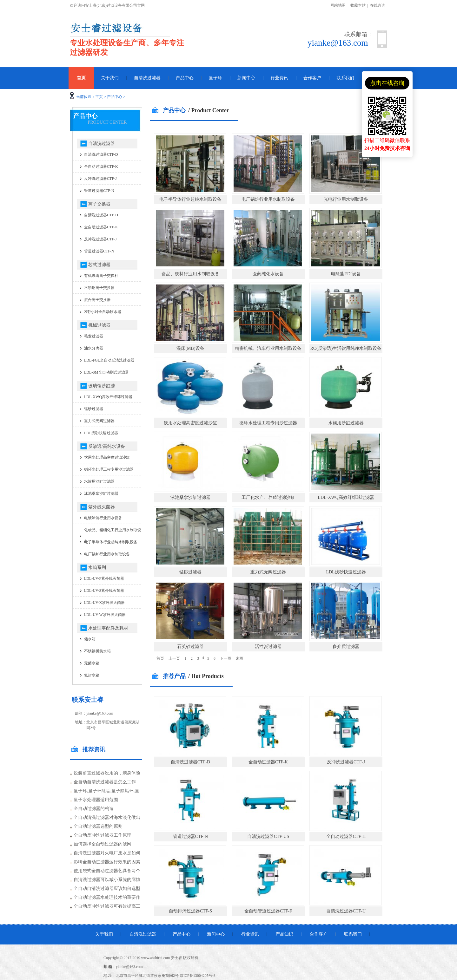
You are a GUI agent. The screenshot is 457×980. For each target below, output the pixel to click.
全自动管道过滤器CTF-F (268, 911)
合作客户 (312, 77)
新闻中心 (246, 77)
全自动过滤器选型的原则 (98, 826)
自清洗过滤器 (147, 77)
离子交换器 (99, 204)
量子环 (215, 77)
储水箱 (90, 639)
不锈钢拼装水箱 (97, 651)
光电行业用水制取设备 (346, 199)
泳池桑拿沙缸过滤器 (190, 497)
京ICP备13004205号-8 (197, 975)
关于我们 (110, 77)
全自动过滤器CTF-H (346, 836)
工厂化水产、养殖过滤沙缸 (268, 497)
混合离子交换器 (97, 299)
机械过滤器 (99, 325)
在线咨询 (377, 5)
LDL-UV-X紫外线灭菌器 (104, 602)
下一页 (225, 658)
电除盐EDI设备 (346, 273)
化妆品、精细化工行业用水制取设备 (112, 536)
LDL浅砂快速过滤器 (346, 572)
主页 (99, 97)
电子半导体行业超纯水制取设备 (190, 199)
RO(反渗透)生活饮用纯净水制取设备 (346, 348)
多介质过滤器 (346, 646)
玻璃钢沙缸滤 (101, 385)
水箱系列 (97, 567)
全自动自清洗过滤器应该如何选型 (107, 888)
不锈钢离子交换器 (99, 287)
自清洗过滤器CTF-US (268, 836)
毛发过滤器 (93, 336)
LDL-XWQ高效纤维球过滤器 (346, 497)
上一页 (174, 658)
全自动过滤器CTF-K (268, 762)
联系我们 (345, 77)
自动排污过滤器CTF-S (190, 911)
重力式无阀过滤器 (268, 572)
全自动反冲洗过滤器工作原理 (102, 835)
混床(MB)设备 (190, 348)
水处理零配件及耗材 (108, 628)
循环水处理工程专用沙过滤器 (268, 423)
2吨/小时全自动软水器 (102, 312)
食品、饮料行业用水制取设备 (190, 273)
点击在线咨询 (387, 83)
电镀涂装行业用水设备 (103, 518)
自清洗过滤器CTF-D (190, 762)
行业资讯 (279, 77)
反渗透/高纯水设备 (106, 446)
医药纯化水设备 (268, 273)
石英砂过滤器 (190, 646)
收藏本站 (358, 5)
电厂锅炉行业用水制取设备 (268, 199)
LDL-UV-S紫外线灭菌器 (104, 590)
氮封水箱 (91, 675)
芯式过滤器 (99, 264)
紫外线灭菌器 (101, 507)
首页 (81, 77)
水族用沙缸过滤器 (346, 423)
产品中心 (185, 77)
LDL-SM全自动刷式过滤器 (106, 372)
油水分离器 (93, 348)
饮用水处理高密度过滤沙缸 (190, 423)
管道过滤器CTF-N (190, 836)
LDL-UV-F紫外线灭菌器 (104, 578)
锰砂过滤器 (190, 572)
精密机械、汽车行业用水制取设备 (268, 348)
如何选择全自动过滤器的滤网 (102, 844)
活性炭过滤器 (268, 646)
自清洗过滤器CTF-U (346, 911)
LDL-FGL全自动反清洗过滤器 (109, 360)
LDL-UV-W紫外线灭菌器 (105, 614)
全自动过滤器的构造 (94, 808)
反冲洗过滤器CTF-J (346, 762)
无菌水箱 (91, 663)
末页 (239, 658)
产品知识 (284, 934)
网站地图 (338, 5)
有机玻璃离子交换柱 (101, 275)
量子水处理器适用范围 (96, 799)
